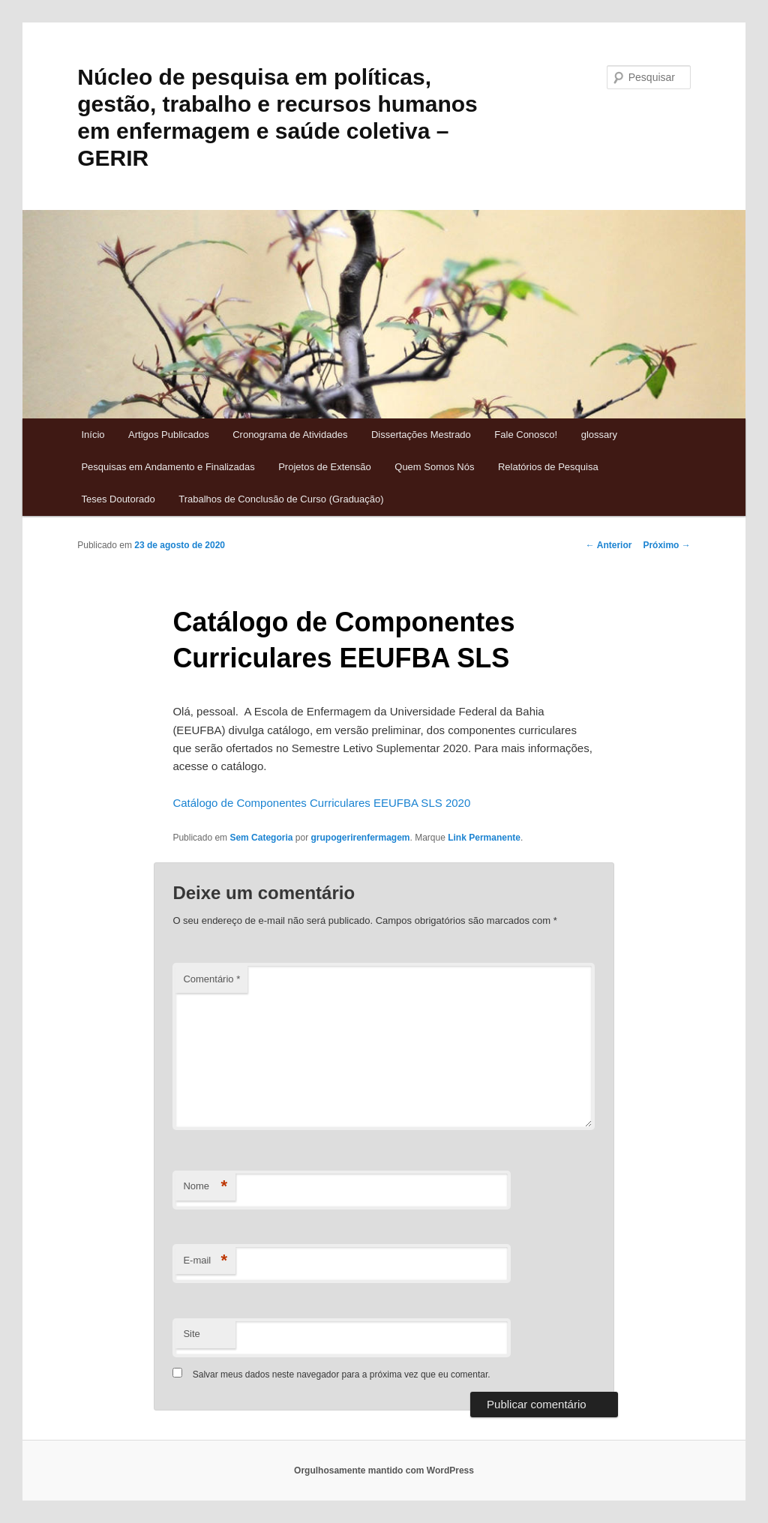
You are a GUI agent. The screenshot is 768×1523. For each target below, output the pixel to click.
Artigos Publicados (168, 434)
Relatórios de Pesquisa (548, 466)
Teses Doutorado (117, 499)
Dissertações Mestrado (421, 434)
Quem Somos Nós (434, 466)
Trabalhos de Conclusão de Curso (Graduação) (280, 499)
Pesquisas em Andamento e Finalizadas (167, 466)
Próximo (666, 545)
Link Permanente (484, 837)
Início (92, 434)
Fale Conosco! (525, 434)
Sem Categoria (261, 837)
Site (191, 1333)
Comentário (211, 979)
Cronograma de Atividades (289, 434)
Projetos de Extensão (324, 466)
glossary (599, 434)
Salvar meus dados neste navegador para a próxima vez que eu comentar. (341, 1374)
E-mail (205, 1261)
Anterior (609, 545)
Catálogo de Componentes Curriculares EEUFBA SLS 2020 (321, 802)
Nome (205, 1187)
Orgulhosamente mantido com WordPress (384, 1470)
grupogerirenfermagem (360, 837)
